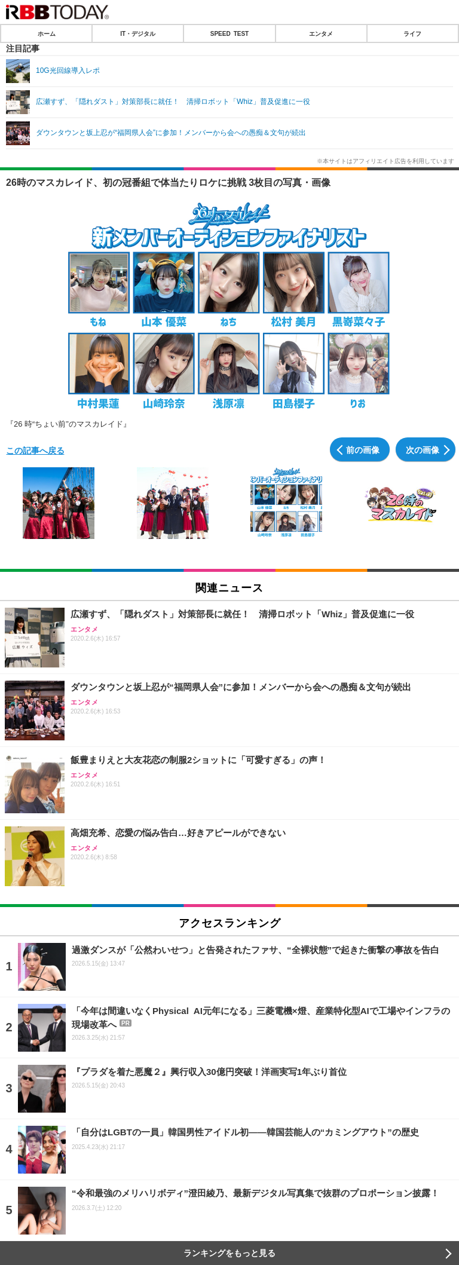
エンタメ (321, 33)
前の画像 (363, 449)
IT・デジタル (137, 33)
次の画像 (422, 449)
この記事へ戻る (35, 450)
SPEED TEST (229, 33)
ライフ (412, 33)
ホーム (47, 33)
